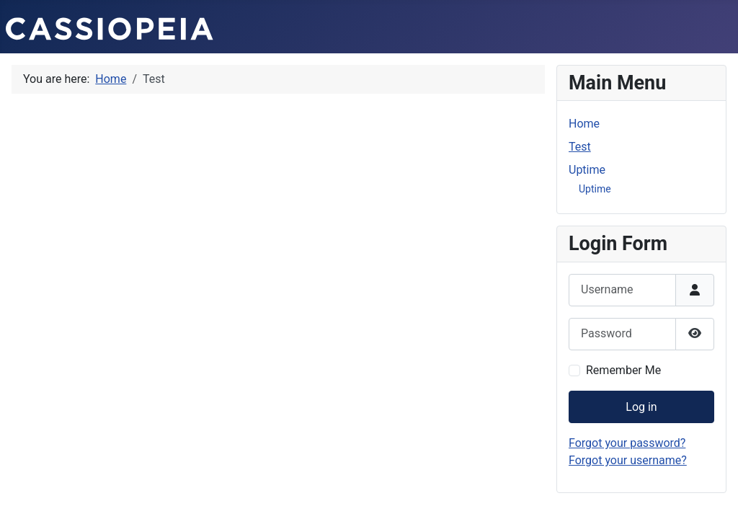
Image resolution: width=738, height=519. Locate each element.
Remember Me (623, 370)
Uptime (587, 170)
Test (580, 147)
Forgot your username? (628, 460)
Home (584, 123)
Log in (641, 407)
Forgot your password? (627, 443)
